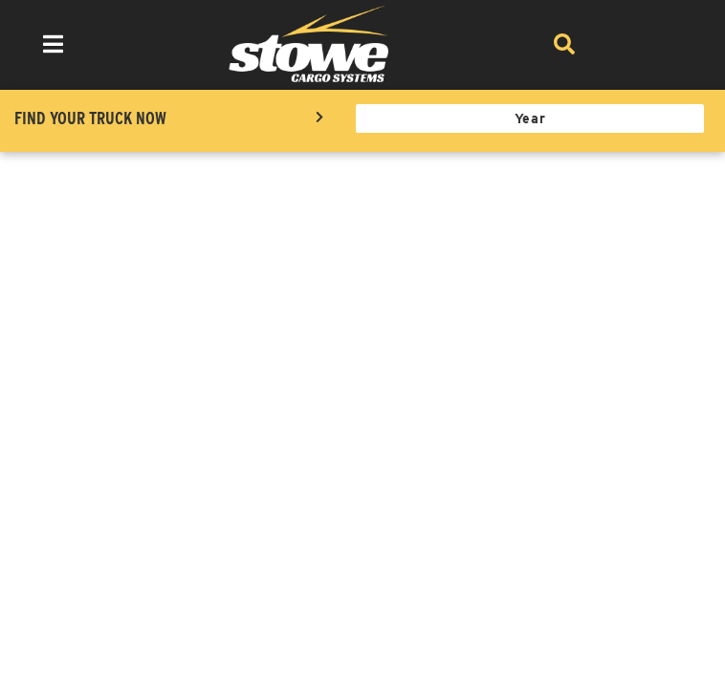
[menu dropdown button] (53, 44)
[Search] (564, 44)
